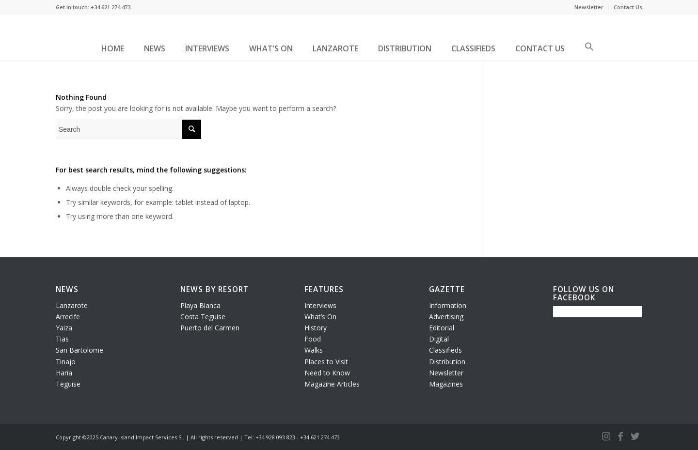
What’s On (320, 316)
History (315, 327)
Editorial (441, 327)
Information (447, 305)
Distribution (447, 361)
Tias (62, 338)
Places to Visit (326, 361)
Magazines (446, 383)
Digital (439, 338)
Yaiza (64, 327)
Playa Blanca (200, 305)
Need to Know (327, 372)
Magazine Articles (332, 383)
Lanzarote (72, 305)
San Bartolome (79, 350)
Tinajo (66, 361)
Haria (64, 372)
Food (312, 338)
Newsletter (588, 7)
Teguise (68, 383)
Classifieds (445, 350)
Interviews (320, 305)
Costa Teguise (202, 316)
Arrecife (68, 316)
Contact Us (628, 7)
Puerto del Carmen (209, 327)
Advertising (446, 316)
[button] (589, 50)
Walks (313, 350)
